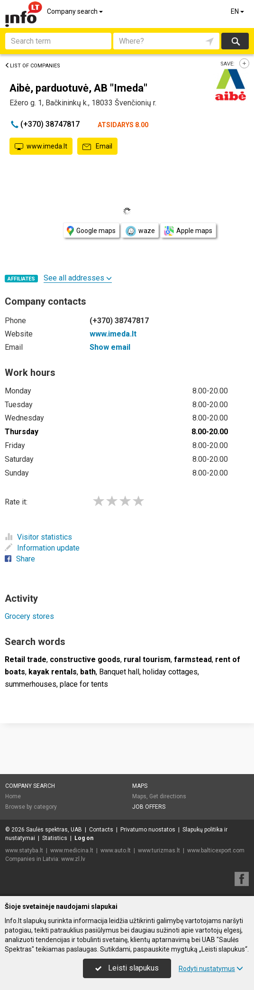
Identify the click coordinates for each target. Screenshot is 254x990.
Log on (83, 838)
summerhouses (30, 684)
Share (20, 558)
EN (238, 11)
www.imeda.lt (41, 146)
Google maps (91, 231)
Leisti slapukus (127, 967)
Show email (110, 347)
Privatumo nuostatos (147, 829)
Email (97, 146)
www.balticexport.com (216, 850)
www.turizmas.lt (159, 850)
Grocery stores (29, 616)
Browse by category (31, 806)
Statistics (54, 838)
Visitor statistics (38, 537)
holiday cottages (170, 671)
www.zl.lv (73, 859)
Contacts (101, 829)
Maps (139, 786)
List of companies (32, 66)
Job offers (148, 806)
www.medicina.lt (71, 850)
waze (140, 231)
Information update (42, 547)
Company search (75, 11)
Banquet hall (119, 671)
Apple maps (188, 231)
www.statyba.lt (24, 850)
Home (13, 796)
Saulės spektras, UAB (54, 829)
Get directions (167, 796)
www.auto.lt (115, 850)
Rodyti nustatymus (211, 968)
